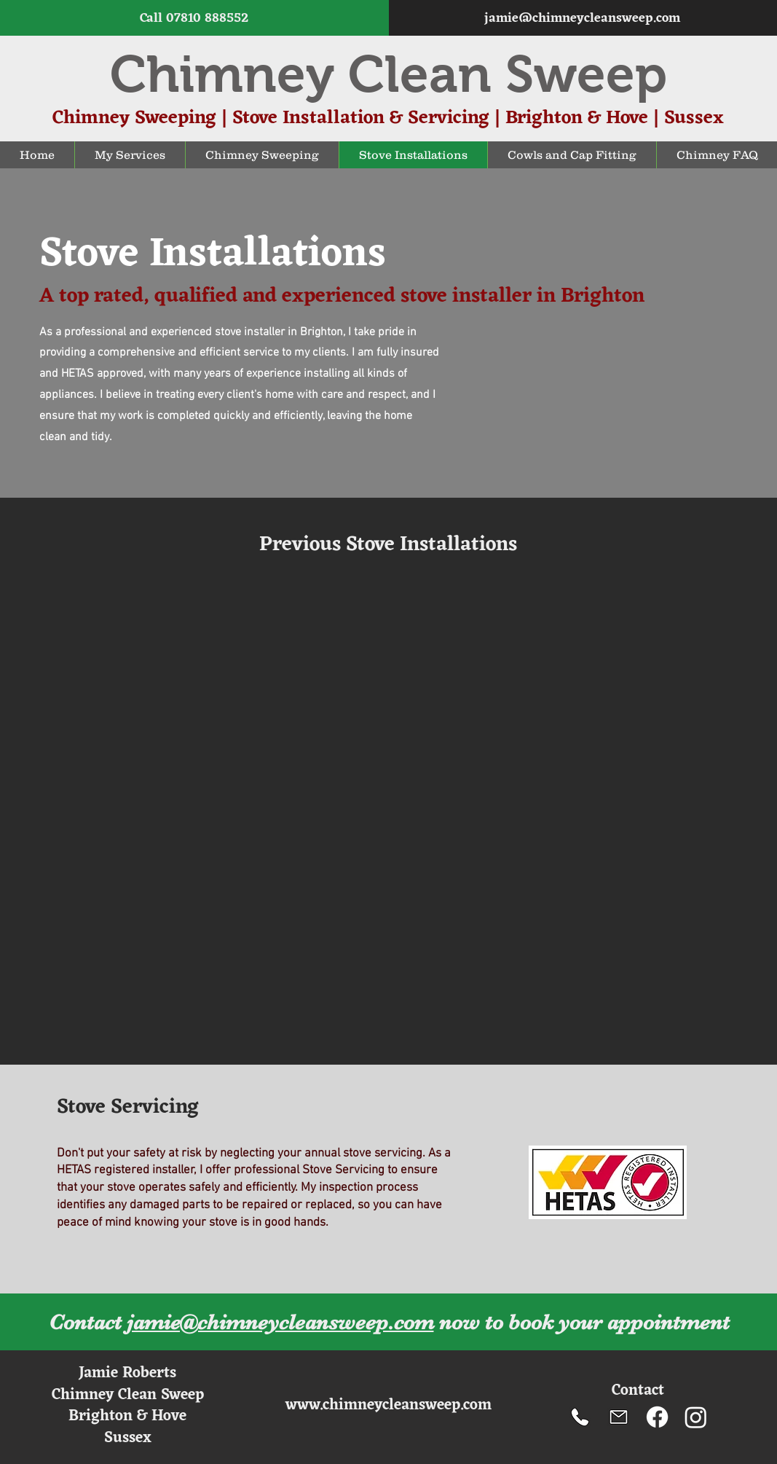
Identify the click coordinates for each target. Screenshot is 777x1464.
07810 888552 (207, 18)
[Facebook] (657, 1417)
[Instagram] (696, 1417)
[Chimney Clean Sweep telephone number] (580, 1417)
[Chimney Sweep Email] (618, 1417)
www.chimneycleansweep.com (388, 1405)
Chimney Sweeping (134, 118)
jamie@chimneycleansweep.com (582, 18)
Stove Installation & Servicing (360, 118)
